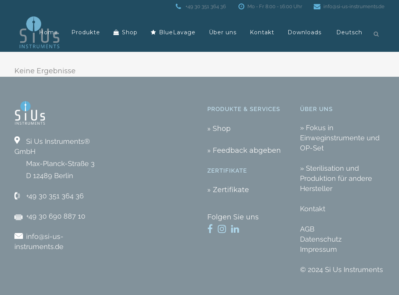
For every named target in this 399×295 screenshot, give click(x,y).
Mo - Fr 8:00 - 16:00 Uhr (273, 6)
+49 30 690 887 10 (55, 216)
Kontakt (312, 209)
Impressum (318, 249)
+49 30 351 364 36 (204, 6)
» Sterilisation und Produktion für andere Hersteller (336, 178)
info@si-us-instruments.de (352, 6)
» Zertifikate (228, 189)
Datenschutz (321, 239)
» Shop (219, 128)
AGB (307, 229)
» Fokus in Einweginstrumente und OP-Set (340, 138)
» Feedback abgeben (244, 150)
